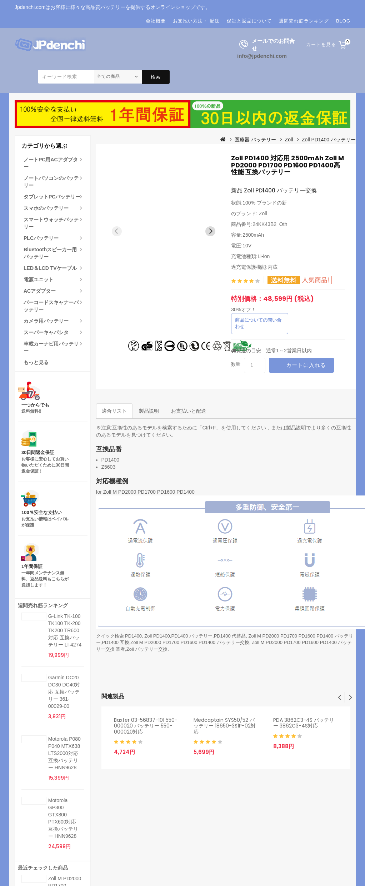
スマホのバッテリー (46, 208)
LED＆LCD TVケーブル (50, 268)
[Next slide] (210, 231)
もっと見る (36, 362)
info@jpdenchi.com (262, 56)
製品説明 (149, 411)
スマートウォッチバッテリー (51, 223)
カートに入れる (306, 365)
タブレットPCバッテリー (52, 197)
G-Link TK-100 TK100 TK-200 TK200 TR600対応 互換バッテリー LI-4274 (64, 630)
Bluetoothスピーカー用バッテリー (50, 253)
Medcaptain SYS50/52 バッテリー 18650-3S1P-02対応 (225, 725)
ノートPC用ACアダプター (51, 163)
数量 (235, 364)
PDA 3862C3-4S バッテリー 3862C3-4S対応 (303, 723)
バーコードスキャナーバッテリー (51, 305)
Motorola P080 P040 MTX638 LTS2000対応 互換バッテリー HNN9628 (64, 753)
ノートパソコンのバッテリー (51, 181)
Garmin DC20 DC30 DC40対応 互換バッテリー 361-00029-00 (64, 692)
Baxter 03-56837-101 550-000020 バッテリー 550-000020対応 (146, 725)
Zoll (289, 139)
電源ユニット (39, 279)
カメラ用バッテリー (46, 321)
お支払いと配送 (188, 411)
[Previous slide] (117, 231)
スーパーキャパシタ (46, 332)
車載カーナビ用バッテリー (51, 347)
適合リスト (114, 411)
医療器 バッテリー (255, 139)
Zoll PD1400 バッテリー (329, 139)
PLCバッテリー (41, 238)
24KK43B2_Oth (269, 224)
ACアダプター (40, 291)
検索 (156, 77)
